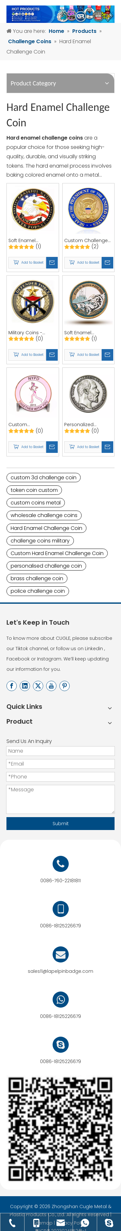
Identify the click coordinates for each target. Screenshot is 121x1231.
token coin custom (34, 490)
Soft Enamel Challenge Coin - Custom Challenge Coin (30, 240)
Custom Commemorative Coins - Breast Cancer (28, 424)
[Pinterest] (64, 686)
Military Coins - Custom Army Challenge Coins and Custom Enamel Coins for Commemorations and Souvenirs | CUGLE (32, 332)
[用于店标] (60, 1129)
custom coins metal (36, 502)
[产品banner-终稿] (60, 14)
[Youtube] (51, 686)
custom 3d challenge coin (43, 477)
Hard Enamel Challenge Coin (46, 528)
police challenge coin (38, 591)
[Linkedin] (25, 686)
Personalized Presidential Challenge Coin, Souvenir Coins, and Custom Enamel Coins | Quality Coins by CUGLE (88, 424)
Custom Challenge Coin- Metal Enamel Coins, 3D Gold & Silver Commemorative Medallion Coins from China (86, 240)
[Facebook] (11, 686)
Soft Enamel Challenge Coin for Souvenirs (85, 332)
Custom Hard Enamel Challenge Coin (57, 553)
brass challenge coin (37, 578)
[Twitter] (38, 686)
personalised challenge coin (46, 566)
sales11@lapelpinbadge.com (60, 971)
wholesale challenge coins (44, 515)
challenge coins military (40, 540)
